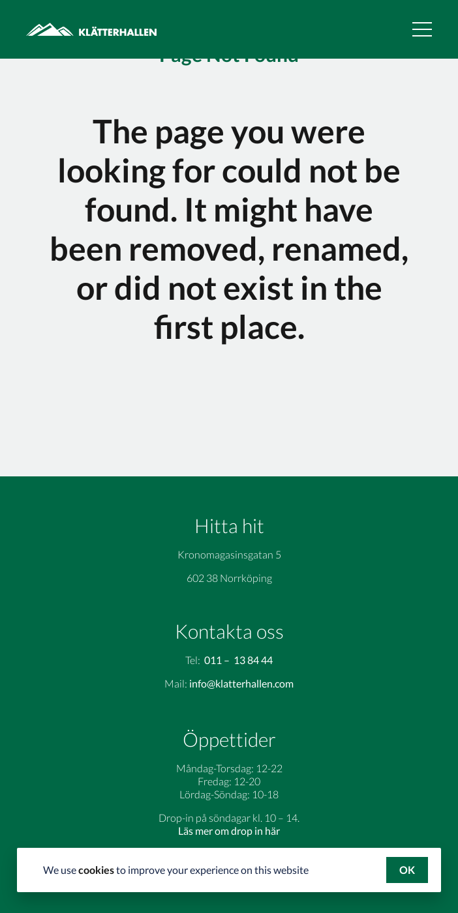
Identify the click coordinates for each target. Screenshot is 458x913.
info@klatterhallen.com (241, 683)
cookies (96, 869)
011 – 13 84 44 (238, 660)
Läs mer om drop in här (229, 830)
